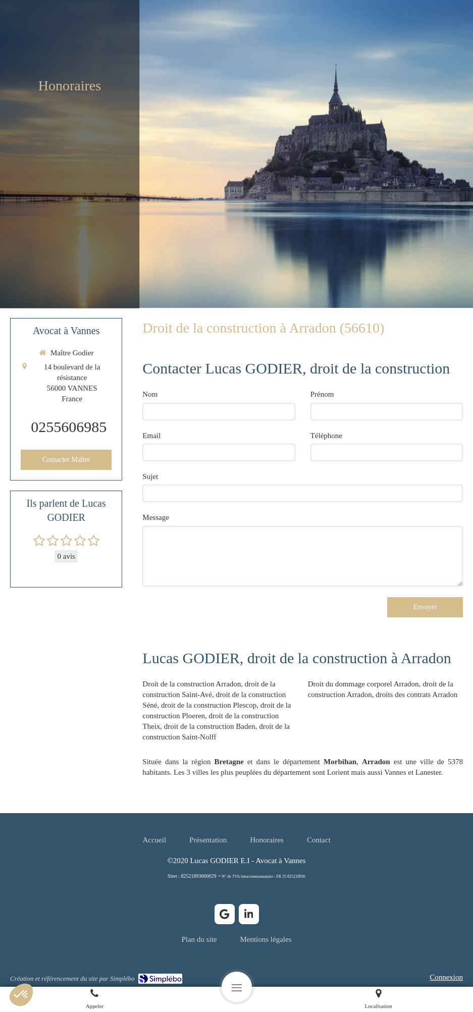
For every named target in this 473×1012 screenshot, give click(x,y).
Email (151, 436)
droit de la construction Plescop (208, 705)
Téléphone (326, 436)
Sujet (150, 476)
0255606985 (69, 426)
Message (155, 517)
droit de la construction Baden (209, 726)
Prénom (322, 394)
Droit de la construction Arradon (191, 684)
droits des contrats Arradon (416, 694)
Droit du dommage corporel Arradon (363, 684)
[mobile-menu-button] (236, 986)
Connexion (446, 977)
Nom (149, 394)
